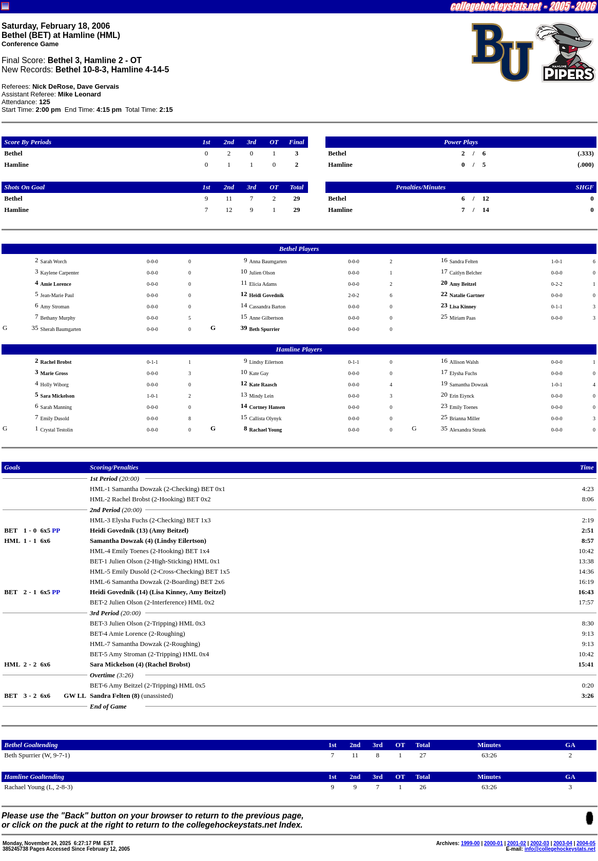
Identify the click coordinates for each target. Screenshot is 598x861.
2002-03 (539, 843)
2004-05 (585, 843)
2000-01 (493, 843)
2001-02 (516, 843)
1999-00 (470, 843)
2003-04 (562, 843)
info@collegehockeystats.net (560, 849)
